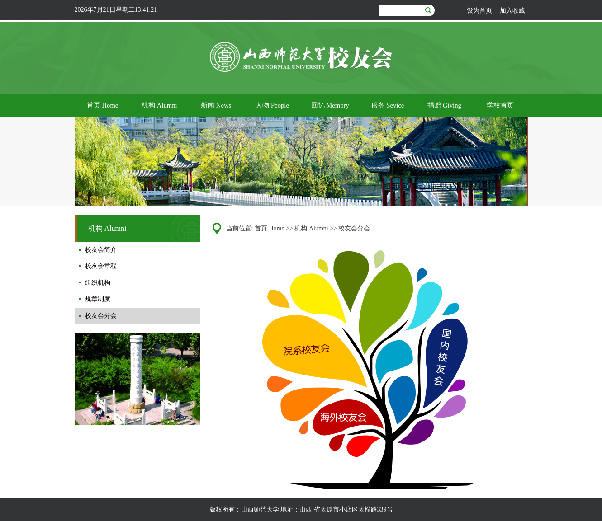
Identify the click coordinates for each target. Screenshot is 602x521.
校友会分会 (354, 228)
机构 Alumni (311, 228)
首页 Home (269, 228)
